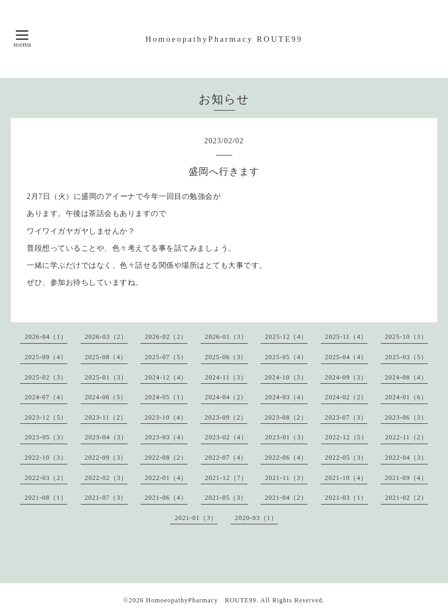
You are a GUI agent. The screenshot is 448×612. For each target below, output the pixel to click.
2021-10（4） (346, 478)
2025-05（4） (286, 357)
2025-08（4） (106, 357)
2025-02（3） (46, 377)
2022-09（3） (106, 457)
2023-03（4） (166, 437)
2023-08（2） (286, 417)
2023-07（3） (346, 417)
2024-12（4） (166, 377)
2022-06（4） (286, 457)
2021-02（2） (406, 497)
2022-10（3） (46, 457)
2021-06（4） (166, 497)
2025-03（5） (406, 357)
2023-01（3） (286, 437)
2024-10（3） (286, 377)
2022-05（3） (346, 457)
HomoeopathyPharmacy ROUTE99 (224, 39)
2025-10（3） (406, 336)
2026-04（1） (46, 336)
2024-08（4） (406, 377)
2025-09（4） (46, 357)
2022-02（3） (106, 478)
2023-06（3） (406, 417)
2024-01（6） (406, 397)
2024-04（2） (226, 397)
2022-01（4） (166, 478)
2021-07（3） (106, 497)
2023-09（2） (226, 417)
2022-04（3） (406, 457)
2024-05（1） (166, 397)
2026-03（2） (106, 336)
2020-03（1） (256, 518)
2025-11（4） (346, 336)
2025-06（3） (226, 357)
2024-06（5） (106, 397)
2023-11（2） (106, 417)
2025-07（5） (166, 357)
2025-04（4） (346, 357)
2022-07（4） (226, 457)
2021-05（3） (226, 497)
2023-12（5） (46, 417)
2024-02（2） (346, 397)
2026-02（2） (166, 336)
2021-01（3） (196, 518)
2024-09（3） (346, 377)
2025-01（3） (106, 377)
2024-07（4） (46, 397)
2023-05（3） (46, 437)
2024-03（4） (286, 397)
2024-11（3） (226, 377)
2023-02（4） (226, 437)
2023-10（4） (166, 417)
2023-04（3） (106, 437)
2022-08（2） (166, 457)
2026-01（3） (226, 336)
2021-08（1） (46, 497)
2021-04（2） (286, 497)
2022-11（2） (406, 437)
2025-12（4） (286, 336)
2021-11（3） (286, 478)
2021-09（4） (406, 478)
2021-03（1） (346, 497)
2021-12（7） (226, 478)
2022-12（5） (346, 437)
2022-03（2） (46, 478)
